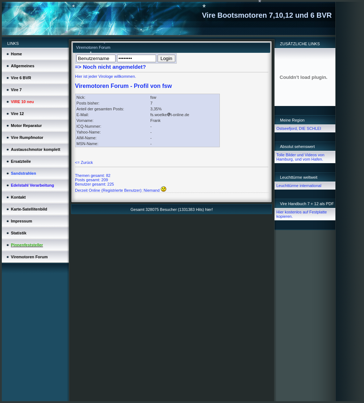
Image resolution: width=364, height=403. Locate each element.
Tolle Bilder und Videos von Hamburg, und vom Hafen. (300, 157)
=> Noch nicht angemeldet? (110, 67)
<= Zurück (84, 162)
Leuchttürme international (298, 185)
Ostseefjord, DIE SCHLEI (298, 128)
